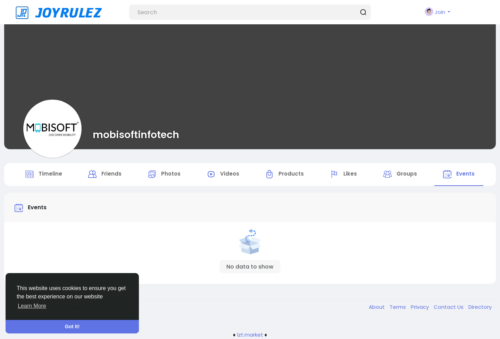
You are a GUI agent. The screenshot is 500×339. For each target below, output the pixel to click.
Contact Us (449, 307)
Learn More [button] (32, 306)
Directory (480, 307)
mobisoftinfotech (136, 135)
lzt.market (250, 334)
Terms (398, 307)
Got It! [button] (72, 326)
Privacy (420, 307)
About (377, 307)
